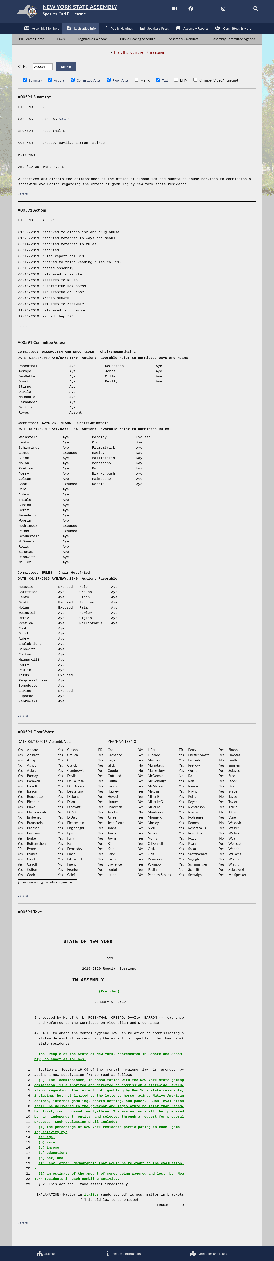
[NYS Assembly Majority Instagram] (216, 9)
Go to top (23, 203)
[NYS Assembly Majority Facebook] (182, 9)
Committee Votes (90, 90)
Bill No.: (23, 74)
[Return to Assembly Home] (75, 12)
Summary (36, 90)
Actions (59, 90)
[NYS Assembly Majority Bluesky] (232, 9)
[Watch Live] (165, 9)
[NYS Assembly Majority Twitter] (199, 9)
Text (169, 90)
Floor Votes (123, 90)
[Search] (249, 9)
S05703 (65, 128)
